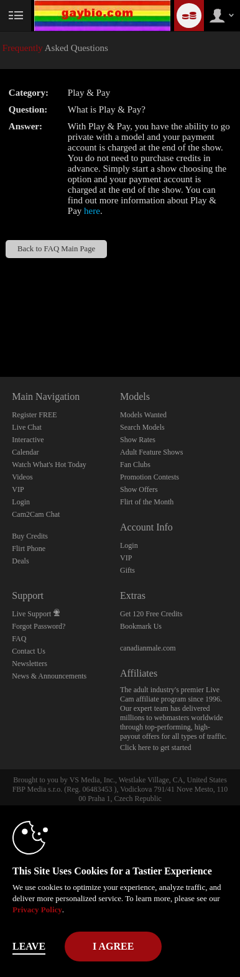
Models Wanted (143, 414)
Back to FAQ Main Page (56, 248)
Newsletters (29, 663)
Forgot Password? (38, 626)
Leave (28, 946)
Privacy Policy (37, 909)
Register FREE (34, 414)
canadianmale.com (148, 648)
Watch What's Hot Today (49, 464)
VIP (18, 489)
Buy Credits (30, 536)
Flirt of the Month (146, 502)
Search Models (142, 427)
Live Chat (27, 427)
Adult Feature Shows (151, 452)
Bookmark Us (141, 626)
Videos (22, 477)
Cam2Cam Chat (36, 514)
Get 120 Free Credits (151, 613)
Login (21, 502)
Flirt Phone (28, 548)
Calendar (25, 452)
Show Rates (137, 439)
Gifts (127, 570)
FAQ (19, 638)
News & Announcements (49, 676)
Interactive (28, 439)
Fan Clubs (135, 464)
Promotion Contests (149, 477)
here (92, 211)
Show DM (0, 330)
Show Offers (139, 489)
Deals (20, 561)
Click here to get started (156, 747)
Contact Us (28, 651)
